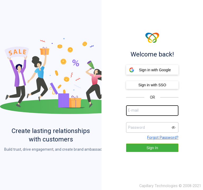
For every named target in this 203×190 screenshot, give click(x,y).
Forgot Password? (162, 137)
